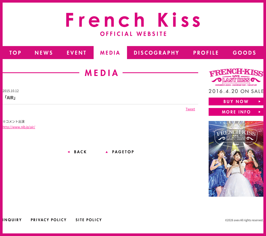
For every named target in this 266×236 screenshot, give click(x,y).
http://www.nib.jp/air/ (19, 127)
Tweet (190, 109)
